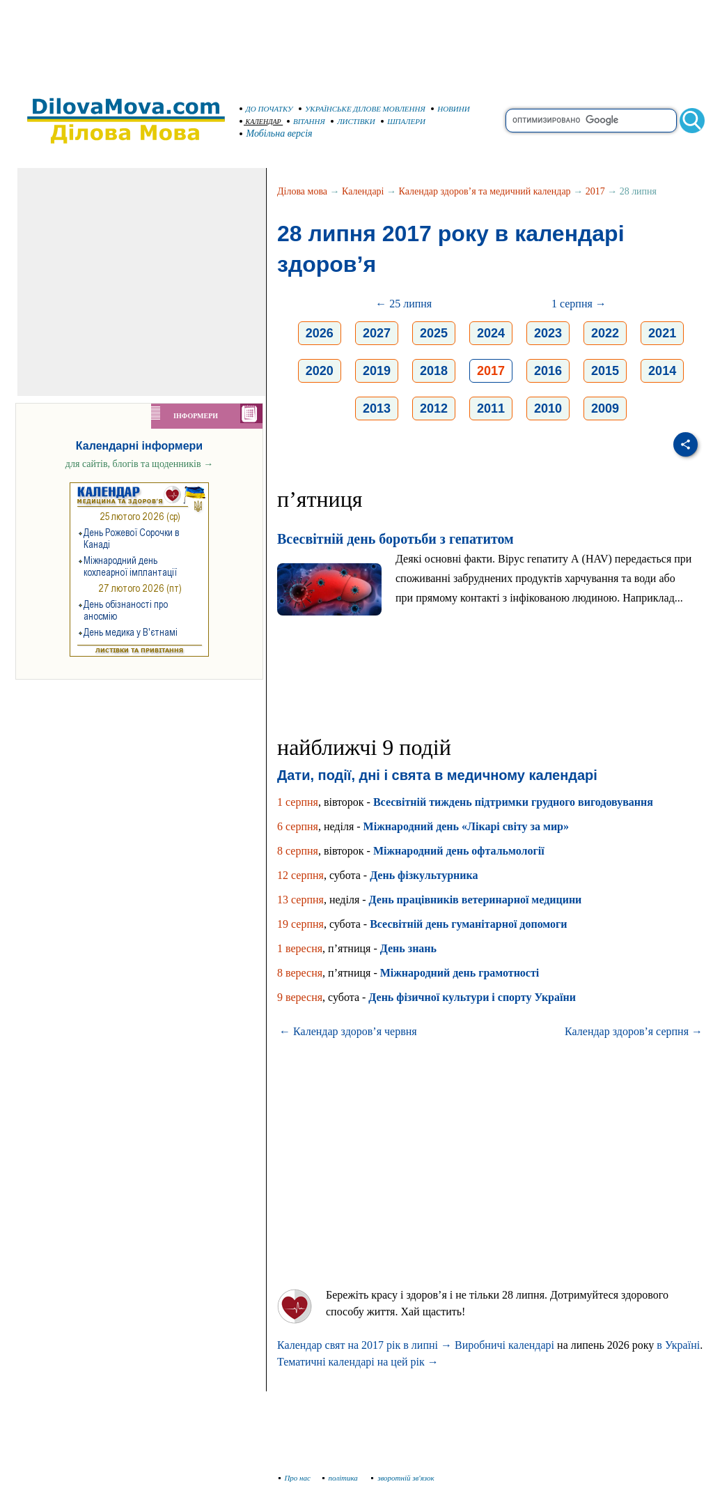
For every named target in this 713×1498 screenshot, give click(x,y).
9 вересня (299, 997)
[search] (591, 120)
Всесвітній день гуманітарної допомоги (468, 924)
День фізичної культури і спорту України (472, 997)
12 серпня (300, 875)
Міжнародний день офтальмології (458, 851)
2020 (320, 371)
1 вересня (299, 948)
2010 (548, 408)
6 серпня (297, 826)
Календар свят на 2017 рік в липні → (364, 1345)
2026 (320, 333)
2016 (548, 371)
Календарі (363, 191)
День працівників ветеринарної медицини (475, 899)
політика (341, 1478)
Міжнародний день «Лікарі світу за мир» (466, 826)
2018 (434, 371)
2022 (605, 333)
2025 (434, 333)
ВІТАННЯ (306, 121)
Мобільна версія (276, 133)
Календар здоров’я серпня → (634, 1031)
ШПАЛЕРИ (403, 121)
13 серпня (300, 899)
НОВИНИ (450, 109)
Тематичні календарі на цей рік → (358, 1362)
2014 (662, 371)
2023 (548, 333)
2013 (377, 408)
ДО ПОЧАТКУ (266, 109)
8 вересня (299, 973)
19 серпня (300, 924)
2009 (605, 408)
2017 (595, 191)
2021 (662, 333)
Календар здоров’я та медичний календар (485, 191)
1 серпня (297, 802)
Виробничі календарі (504, 1345)
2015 (605, 371)
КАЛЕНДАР (260, 121)
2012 (434, 408)
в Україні (678, 1345)
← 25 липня (403, 303)
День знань (408, 948)
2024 (491, 333)
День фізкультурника (424, 875)
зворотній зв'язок (403, 1478)
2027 (377, 333)
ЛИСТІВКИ (353, 121)
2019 (377, 371)
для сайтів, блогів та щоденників (139, 464)
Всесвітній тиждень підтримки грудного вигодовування (513, 802)
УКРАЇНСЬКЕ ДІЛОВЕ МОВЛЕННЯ (362, 109)
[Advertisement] (356, 42)
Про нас (295, 1478)
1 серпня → (578, 303)
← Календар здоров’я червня (348, 1031)
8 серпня (297, 851)
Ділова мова (302, 191)
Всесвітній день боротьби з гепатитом (395, 539)
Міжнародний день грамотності (460, 973)
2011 (491, 408)
